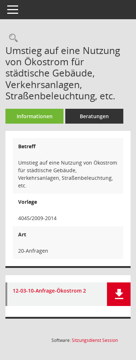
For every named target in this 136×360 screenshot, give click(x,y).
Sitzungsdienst (95, 340)
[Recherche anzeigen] (11, 38)
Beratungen (94, 116)
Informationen (35, 116)
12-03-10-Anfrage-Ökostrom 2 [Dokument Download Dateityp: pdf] (49, 291)
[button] (119, 294)
